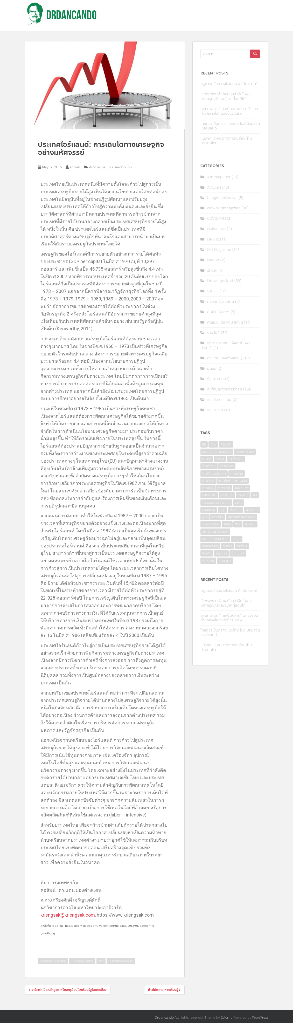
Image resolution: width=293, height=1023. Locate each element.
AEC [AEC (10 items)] (213, 444)
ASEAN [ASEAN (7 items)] (226, 444)
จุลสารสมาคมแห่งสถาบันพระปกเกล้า (226, 345)
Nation (213, 260)
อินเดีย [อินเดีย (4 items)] (206, 553)
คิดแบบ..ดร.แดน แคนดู (225, 322)
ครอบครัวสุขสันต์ (220, 301)
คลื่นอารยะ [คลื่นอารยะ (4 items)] (209, 495)
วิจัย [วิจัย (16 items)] (238, 524)
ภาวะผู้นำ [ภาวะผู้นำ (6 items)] (218, 517)
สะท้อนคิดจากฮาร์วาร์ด (224, 389)
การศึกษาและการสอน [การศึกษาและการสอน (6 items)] (233, 480)
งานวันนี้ (213, 332)
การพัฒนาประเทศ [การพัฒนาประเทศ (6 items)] (214, 473)
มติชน (211, 368)
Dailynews (216, 229)
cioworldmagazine (223, 208)
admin (75, 167)
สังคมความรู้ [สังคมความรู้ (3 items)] (210, 546)
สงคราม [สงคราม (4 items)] (250, 524)
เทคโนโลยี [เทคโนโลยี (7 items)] (238, 553)
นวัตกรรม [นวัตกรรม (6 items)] (208, 509)
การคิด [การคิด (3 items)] (206, 459)
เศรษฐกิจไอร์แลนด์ (120, 961)
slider (212, 270)
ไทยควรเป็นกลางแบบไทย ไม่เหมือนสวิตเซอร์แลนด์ (230, 126)
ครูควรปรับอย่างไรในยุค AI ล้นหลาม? (228, 84)
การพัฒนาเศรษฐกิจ (53, 961)
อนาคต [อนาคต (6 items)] (227, 546)
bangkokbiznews (222, 198)
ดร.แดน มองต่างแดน (117, 167)
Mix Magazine (219, 249)
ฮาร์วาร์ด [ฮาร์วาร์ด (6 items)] (221, 553)
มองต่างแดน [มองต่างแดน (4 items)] (210, 524)
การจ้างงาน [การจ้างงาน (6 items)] (235, 459)
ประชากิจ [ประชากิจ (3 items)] (235, 509)
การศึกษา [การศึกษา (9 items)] (208, 480)
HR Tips (214, 239)
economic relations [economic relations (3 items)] (216, 451)
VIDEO (212, 291)
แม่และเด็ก (215, 410)
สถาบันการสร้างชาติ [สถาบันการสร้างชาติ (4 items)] (215, 531)
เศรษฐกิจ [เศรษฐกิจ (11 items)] (225, 560)
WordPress (260, 1017)
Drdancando (164, 1017)
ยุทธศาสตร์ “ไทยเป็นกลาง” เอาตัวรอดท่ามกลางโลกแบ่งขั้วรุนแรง (229, 111)
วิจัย (101, 961)
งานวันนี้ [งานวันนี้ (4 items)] (243, 495)
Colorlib (227, 1017)
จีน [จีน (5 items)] (255, 495)
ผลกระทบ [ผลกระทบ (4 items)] (252, 509)
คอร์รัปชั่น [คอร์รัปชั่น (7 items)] (226, 495)
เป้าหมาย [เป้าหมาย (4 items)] (208, 560)
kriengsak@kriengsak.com (67, 915)
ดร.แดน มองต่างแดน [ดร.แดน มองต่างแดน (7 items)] (216, 502)
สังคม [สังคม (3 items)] (237, 539)
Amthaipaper (219, 177)
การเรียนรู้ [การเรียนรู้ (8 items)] (224, 488)
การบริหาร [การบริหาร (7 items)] (227, 466)
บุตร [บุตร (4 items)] (222, 509)
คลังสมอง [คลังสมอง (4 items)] (241, 488)
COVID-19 (215, 218)
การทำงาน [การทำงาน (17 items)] (209, 466)
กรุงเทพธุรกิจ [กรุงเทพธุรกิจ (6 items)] (245, 451)
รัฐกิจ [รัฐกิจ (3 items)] (227, 524)
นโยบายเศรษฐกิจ (82, 961)
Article (94, 167)
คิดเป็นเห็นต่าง (218, 312)
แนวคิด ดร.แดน (219, 399)
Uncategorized (220, 281)
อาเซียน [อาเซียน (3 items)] (242, 546)
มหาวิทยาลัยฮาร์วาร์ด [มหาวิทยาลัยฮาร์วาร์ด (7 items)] (241, 517)
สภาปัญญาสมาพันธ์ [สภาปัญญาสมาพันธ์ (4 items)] (215, 539)
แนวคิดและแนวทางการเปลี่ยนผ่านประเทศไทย (226, 141)
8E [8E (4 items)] (204, 444)
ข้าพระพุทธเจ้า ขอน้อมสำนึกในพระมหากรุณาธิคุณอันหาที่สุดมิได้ (226, 96)
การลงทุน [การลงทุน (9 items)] (236, 473)
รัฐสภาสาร (215, 379)
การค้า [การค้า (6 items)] (220, 459)
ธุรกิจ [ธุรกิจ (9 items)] (238, 502)
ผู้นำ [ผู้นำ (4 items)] (205, 517)
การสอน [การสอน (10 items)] (207, 488)
